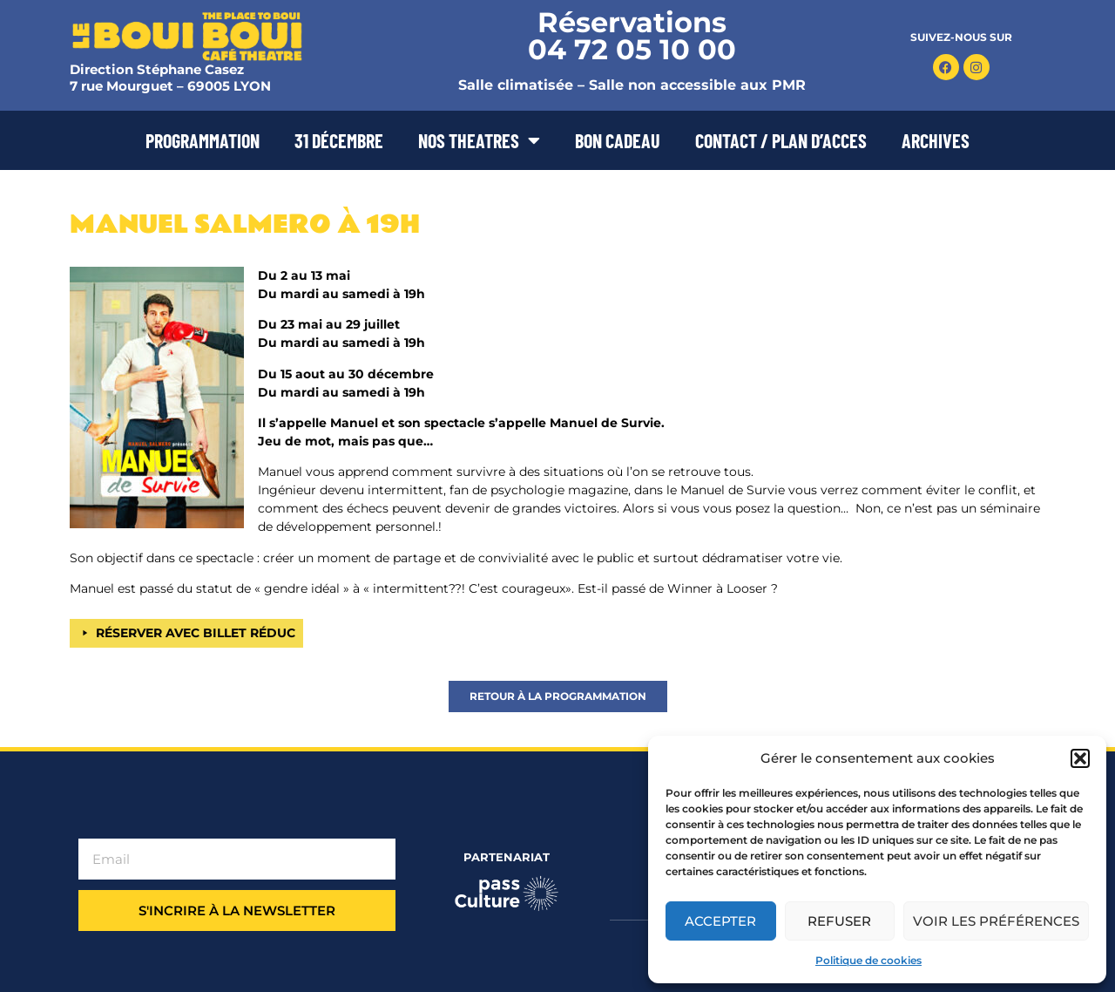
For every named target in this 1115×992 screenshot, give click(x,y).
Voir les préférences (996, 921)
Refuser (839, 921)
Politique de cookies (868, 960)
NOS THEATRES (479, 140)
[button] (1080, 758)
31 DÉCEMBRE (338, 140)
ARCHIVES (936, 140)
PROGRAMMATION (202, 140)
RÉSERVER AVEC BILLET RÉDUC (195, 633)
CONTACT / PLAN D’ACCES (781, 140)
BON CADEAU (617, 140)
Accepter (720, 921)
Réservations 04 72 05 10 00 (632, 35)
